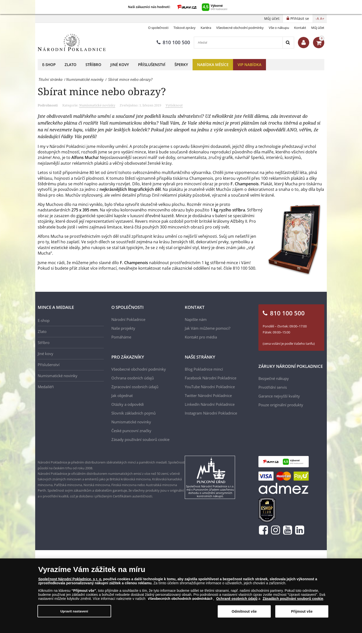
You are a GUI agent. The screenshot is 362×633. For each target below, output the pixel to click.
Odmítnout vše (244, 611)
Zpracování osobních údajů (134, 386)
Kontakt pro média (201, 336)
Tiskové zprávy (184, 27)
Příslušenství (151, 64)
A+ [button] (322, 18)
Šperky (181, 64)
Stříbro (93, 64)
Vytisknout (174, 105)
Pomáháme (121, 336)
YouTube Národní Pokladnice (210, 386)
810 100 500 (173, 42)
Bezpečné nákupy (273, 378)
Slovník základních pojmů (133, 413)
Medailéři (46, 386)
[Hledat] (238, 42)
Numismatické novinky (97, 105)
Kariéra (206, 27)
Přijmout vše (302, 611)
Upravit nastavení (74, 611)
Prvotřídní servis (272, 387)
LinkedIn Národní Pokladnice (210, 404)
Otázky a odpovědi (127, 404)
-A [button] (317, 18)
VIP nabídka (249, 64)
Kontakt (300, 27)
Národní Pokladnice (128, 319)
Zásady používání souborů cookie (140, 439)
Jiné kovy (119, 64)
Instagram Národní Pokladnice (211, 413)
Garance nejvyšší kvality (279, 395)
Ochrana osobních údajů (132, 377)
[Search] (288, 42)
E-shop (49, 64)
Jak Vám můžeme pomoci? (207, 328)
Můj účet (317, 27)
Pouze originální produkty (280, 404)
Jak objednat (122, 395)
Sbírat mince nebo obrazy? (102, 91)
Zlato (70, 64)
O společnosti (158, 27)
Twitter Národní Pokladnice (208, 395)
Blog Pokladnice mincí (204, 369)
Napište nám (196, 319)
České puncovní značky (131, 430)
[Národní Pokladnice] (72, 42)
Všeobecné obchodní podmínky (240, 27)
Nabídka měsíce (213, 64)
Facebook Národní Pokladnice (210, 377)
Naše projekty (123, 328)
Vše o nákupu (279, 27)
